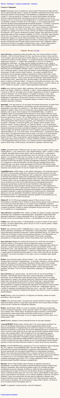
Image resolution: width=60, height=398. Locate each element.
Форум (3, 3)
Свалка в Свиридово (23, 3)
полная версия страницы (9, 394)
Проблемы (10, 3)
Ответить (34, 3)
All (38, 50)
